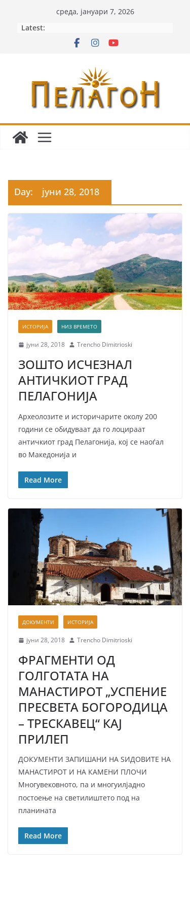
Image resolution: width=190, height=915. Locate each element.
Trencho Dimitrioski (104, 344)
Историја (35, 326)
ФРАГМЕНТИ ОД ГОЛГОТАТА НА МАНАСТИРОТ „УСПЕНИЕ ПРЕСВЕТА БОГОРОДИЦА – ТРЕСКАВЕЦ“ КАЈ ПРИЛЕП (93, 699)
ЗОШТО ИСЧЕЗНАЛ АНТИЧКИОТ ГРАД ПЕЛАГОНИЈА (75, 380)
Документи (38, 622)
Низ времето (79, 326)
